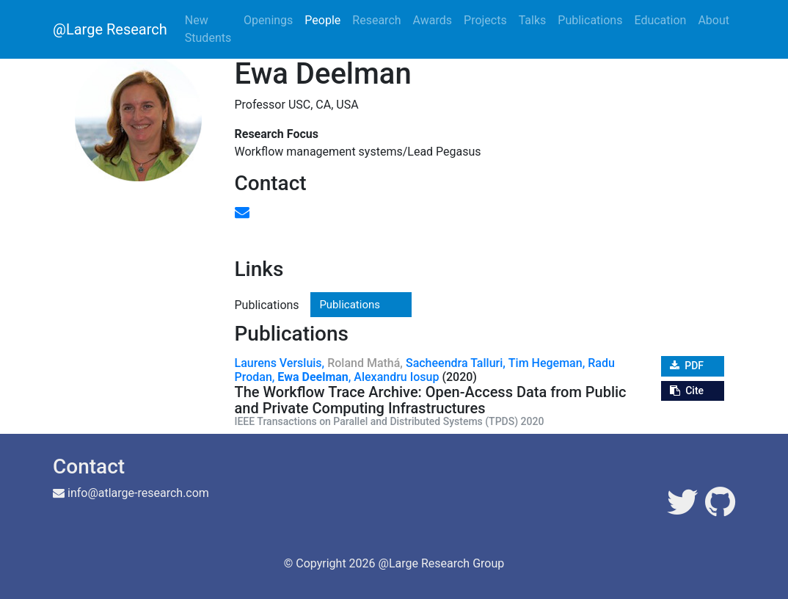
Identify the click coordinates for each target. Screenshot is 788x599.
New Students (208, 29)
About (713, 20)
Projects (485, 20)
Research (376, 20)
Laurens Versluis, (280, 363)
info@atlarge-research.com (138, 493)
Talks (533, 20)
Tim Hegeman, (546, 363)
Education (660, 20)
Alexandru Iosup (396, 377)
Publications (590, 20)
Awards (432, 20)
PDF (687, 365)
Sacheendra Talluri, (456, 363)
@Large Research (110, 29)
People (322, 20)
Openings (268, 20)
